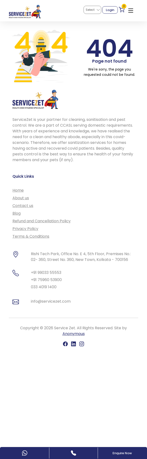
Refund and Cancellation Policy (41, 221)
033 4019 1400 (44, 287)
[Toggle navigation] (130, 9)
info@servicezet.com (51, 301)
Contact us (22, 205)
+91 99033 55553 (46, 272)
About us (20, 198)
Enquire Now (122, 453)
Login (110, 10)
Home (18, 190)
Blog (16, 213)
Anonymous (73, 333)
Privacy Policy (25, 228)
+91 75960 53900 (46, 279)
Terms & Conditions (30, 236)
